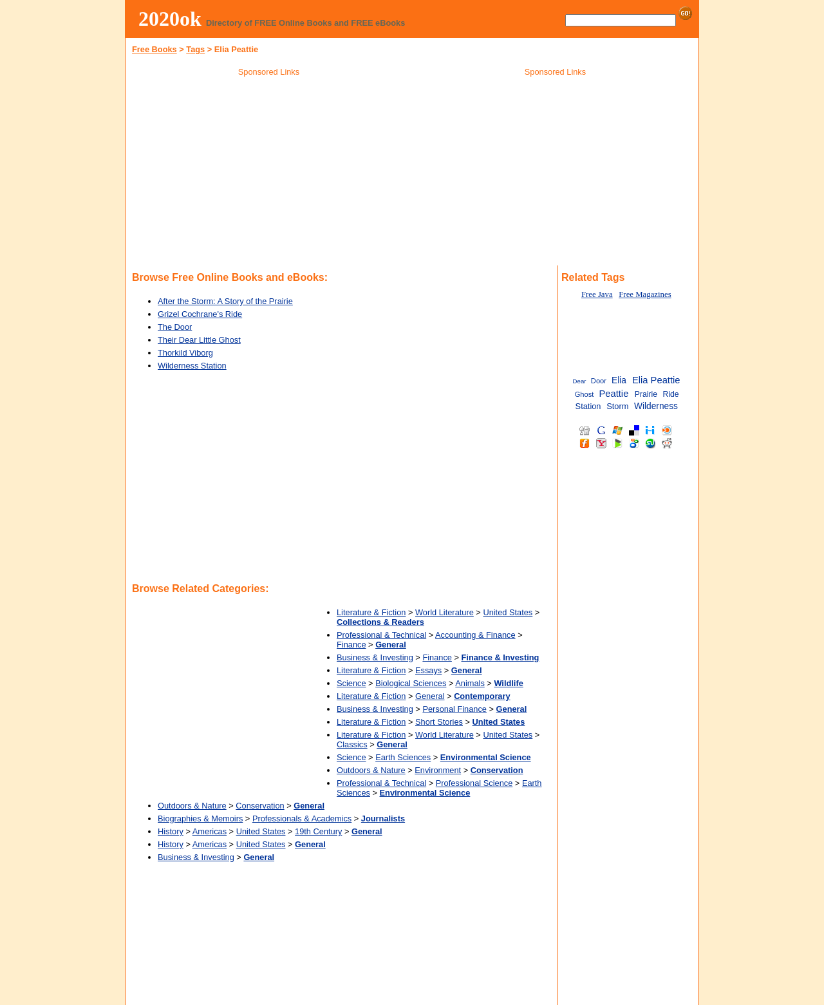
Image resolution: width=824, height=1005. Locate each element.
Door (598, 381)
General (430, 696)
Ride (670, 394)
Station (588, 406)
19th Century (318, 831)
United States (507, 612)
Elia (619, 380)
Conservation (260, 805)
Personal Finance (454, 709)
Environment (438, 770)
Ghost (584, 394)
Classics (352, 744)
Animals (470, 683)
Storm (617, 406)
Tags (195, 49)
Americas (209, 831)
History (170, 831)
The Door (175, 327)
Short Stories (439, 722)
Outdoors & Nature (371, 770)
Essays (428, 670)
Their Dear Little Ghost (199, 340)
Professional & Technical (381, 635)
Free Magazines (645, 294)
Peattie (613, 393)
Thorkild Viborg (185, 353)
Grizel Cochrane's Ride (200, 314)
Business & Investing (375, 657)
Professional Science (474, 783)
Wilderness (656, 406)
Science (351, 683)
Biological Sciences (410, 683)
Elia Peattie (656, 380)
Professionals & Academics (301, 818)
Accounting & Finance (475, 635)
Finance (351, 644)
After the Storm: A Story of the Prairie (225, 301)
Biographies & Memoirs (200, 818)
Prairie (646, 394)
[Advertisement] (269, 173)
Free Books (154, 49)
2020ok (169, 18)
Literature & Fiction (371, 612)
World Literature (444, 612)
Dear (579, 381)
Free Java (597, 294)
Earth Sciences (403, 757)
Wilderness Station (192, 365)
